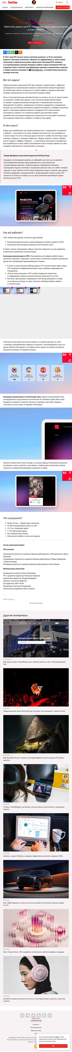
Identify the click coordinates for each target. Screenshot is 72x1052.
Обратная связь (36, 1030)
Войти (5, 599)
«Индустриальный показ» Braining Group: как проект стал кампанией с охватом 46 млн (34, 711)
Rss (36, 1033)
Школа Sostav (63, 7)
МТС (30, 43)
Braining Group (38, 43)
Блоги (5, 7)
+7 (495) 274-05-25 (36, 1020)
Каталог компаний (44, 7)
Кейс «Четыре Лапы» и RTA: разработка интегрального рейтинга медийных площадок (33, 952)
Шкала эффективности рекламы (41, 23)
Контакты (36, 1024)
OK (53, 1046)
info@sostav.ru (36, 1018)
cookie (57, 1037)
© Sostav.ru (13, 1038)
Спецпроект (22, 23)
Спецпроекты (16, 7)
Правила (11, 599)
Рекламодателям (35, 1027)
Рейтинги (29, 7)
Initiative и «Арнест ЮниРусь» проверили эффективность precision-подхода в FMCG (33, 856)
